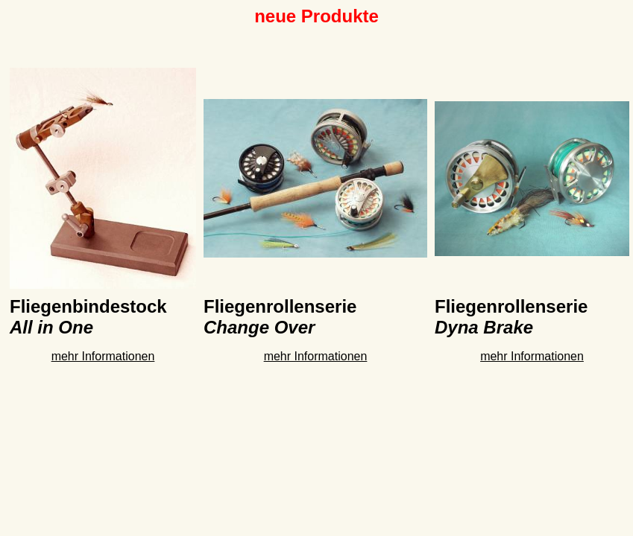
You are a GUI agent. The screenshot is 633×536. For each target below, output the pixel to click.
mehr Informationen (103, 356)
